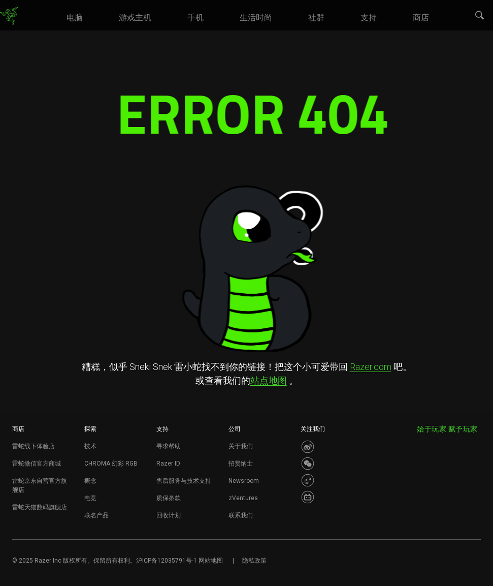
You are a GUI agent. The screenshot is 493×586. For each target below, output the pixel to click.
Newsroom (243, 480)
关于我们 (240, 446)
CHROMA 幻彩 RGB (111, 463)
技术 (90, 446)
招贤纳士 (240, 463)
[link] (9, 16)
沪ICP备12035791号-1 (166, 560)
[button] (480, 16)
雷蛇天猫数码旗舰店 (39, 507)
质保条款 (168, 498)
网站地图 (211, 560)
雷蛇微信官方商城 (36, 463)
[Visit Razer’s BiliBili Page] (308, 497)
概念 (90, 480)
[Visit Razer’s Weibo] (308, 447)
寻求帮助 (168, 446)
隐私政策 (254, 560)
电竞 (90, 498)
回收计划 (168, 515)
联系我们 (240, 515)
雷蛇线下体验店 (33, 446)
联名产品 (96, 515)
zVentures (243, 498)
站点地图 (268, 380)
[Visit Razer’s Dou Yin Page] (308, 480)
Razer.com (370, 366)
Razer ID (168, 463)
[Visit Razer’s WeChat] (308, 463)
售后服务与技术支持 (183, 480)
